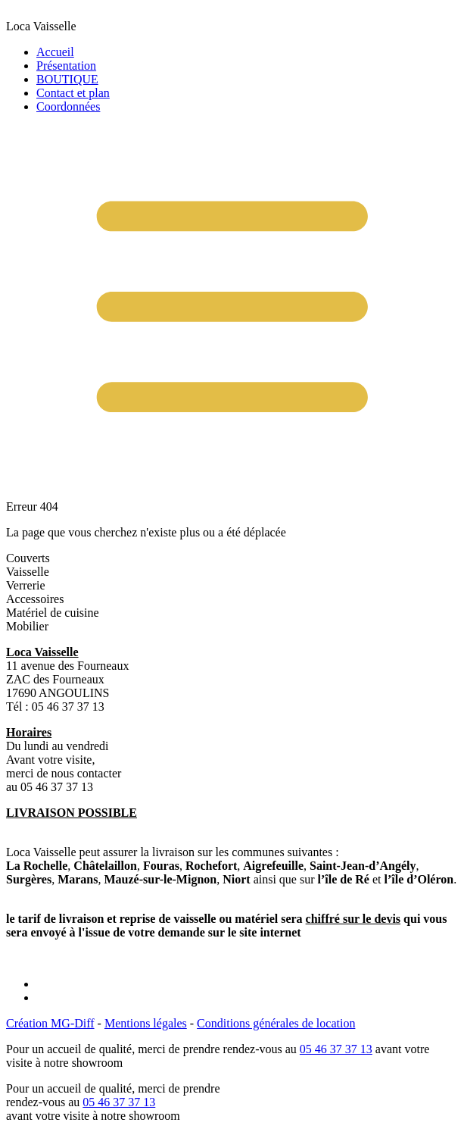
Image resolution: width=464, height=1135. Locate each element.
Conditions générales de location (276, 1023)
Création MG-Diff (50, 1023)
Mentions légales (145, 1023)
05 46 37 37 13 (336, 1049)
